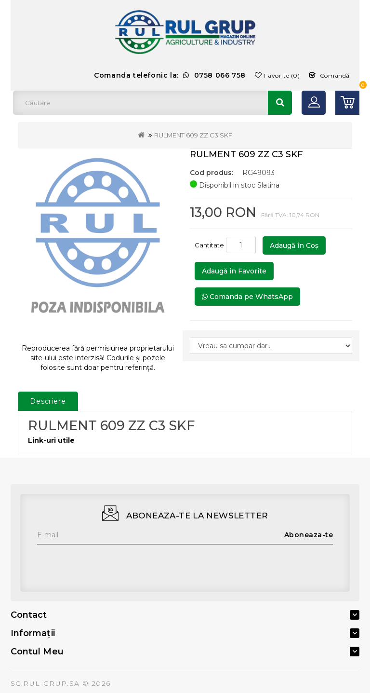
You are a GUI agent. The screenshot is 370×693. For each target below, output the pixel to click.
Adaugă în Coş (294, 245)
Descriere (48, 401)
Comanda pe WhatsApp (247, 296)
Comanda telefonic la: (170, 75)
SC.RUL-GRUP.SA (45, 683)
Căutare (280, 103)
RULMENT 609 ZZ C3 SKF (193, 135)
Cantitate (209, 245)
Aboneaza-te (308, 534)
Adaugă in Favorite (234, 271)
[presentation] (110, 563)
